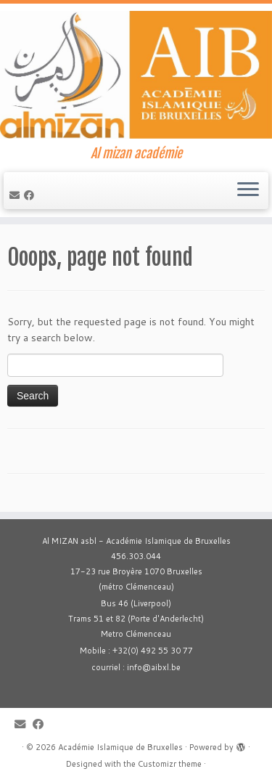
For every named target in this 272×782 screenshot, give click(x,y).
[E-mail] (16, 195)
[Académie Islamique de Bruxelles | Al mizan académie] (136, 75)
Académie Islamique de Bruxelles (120, 747)
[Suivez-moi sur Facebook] (31, 195)
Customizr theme (170, 764)
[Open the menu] (248, 191)
